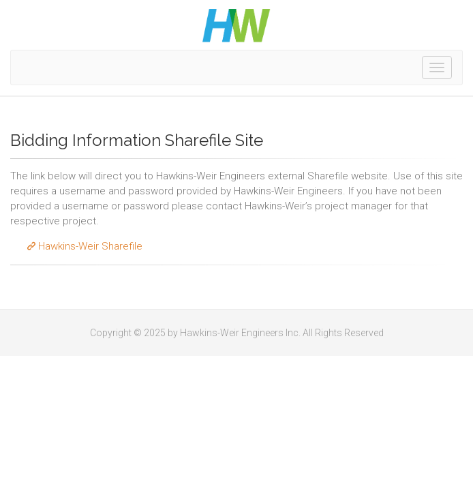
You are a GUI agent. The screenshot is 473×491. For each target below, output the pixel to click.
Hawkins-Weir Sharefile (83, 246)
